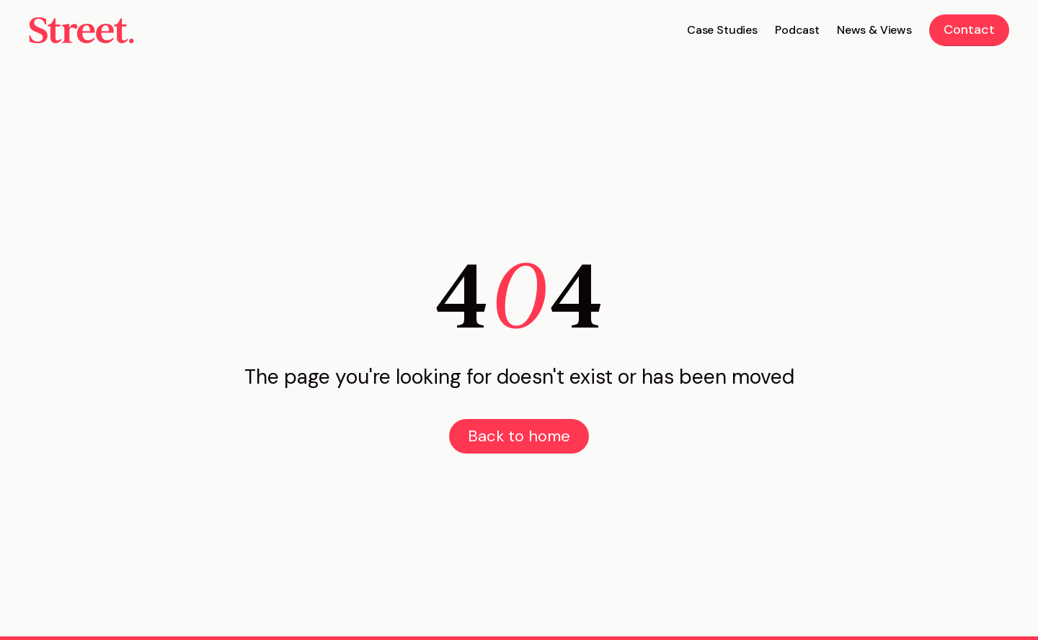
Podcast (797, 29)
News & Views (874, 29)
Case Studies (722, 29)
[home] (81, 30)
